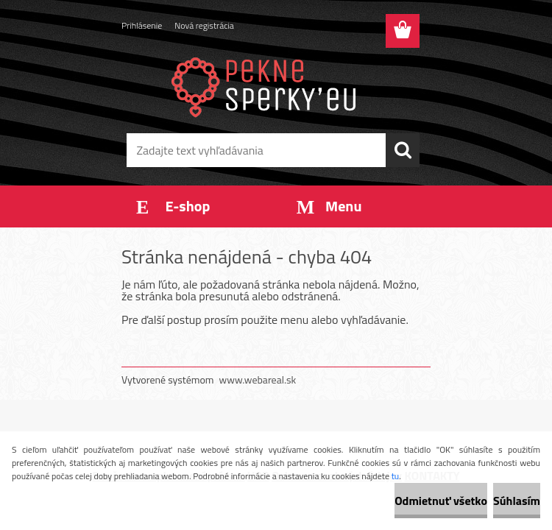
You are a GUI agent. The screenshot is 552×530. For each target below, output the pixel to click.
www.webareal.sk (258, 379)
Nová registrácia (204, 25)
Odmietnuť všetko (440, 500)
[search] (403, 150)
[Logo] (267, 85)
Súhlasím (516, 500)
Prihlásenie (141, 25)
